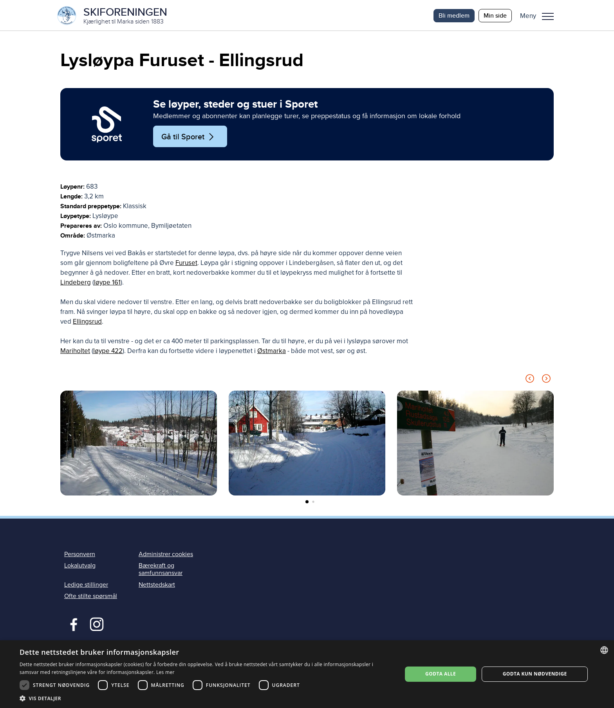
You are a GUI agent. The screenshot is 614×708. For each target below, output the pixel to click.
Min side (495, 15)
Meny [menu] (548, 16)
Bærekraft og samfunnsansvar (160, 570)
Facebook (71, 624)
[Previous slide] (529, 380)
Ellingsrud (87, 322)
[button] (540, 15)
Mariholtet (75, 352)
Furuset (186, 263)
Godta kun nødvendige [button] (535, 673)
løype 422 (108, 352)
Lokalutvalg (80, 566)
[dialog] (307, 674)
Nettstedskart (157, 585)
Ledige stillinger (86, 585)
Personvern (79, 555)
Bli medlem (454, 15)
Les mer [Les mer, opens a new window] (165, 672)
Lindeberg (75, 283)
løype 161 (107, 283)
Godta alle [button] (440, 673)
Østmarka (271, 352)
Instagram (96, 624)
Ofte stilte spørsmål (90, 596)
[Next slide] (546, 380)
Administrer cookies (166, 555)
